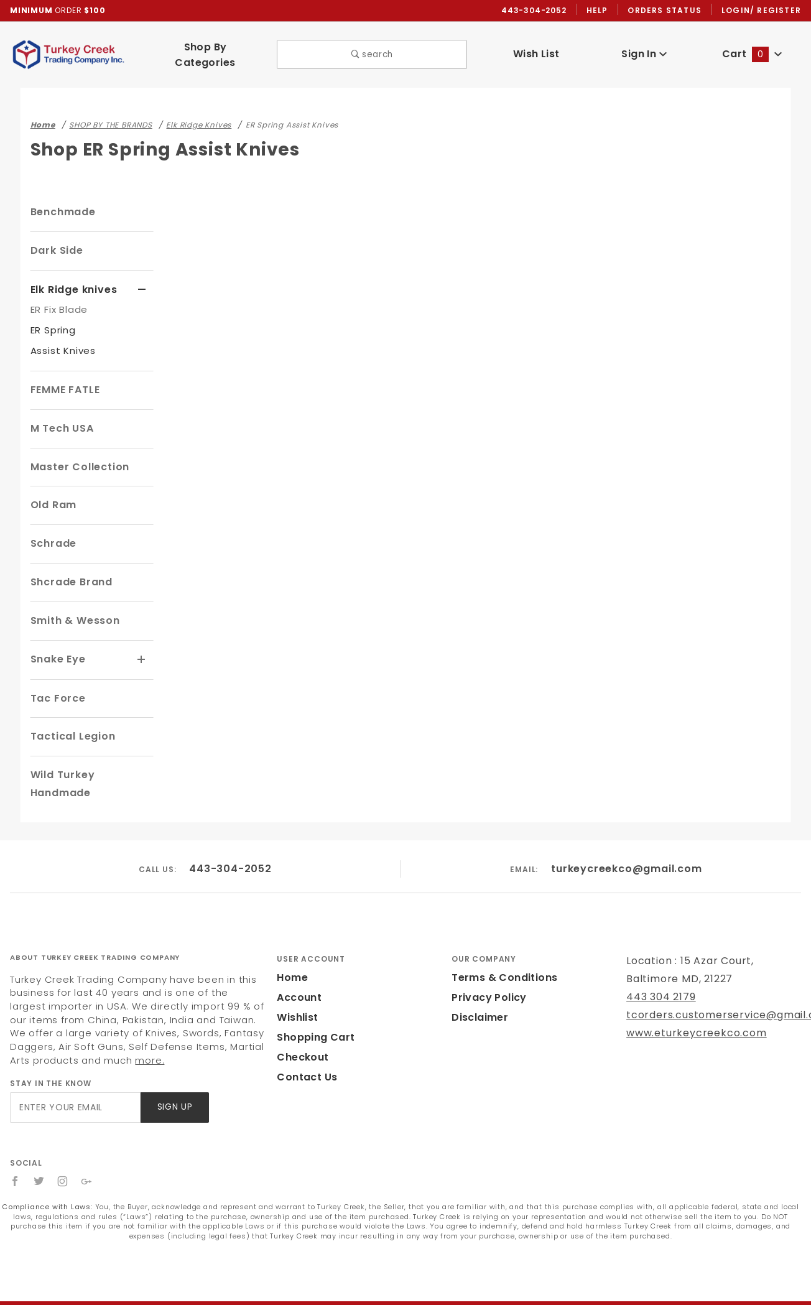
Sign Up (173, 1077)
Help (600, 10)
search (372, 49)
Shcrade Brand (69, 570)
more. (71, 1030)
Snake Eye (57, 648)
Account (297, 967)
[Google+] (87, 1151)
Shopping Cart (312, 1007)
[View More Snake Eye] (142, 648)
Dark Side (55, 240)
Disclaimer (478, 987)
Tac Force (55, 685)
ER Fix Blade (60, 298)
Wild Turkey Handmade (90, 763)
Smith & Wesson (73, 609)
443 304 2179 (659, 967)
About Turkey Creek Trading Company (95, 928)
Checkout (300, 1027)
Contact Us (304, 1047)
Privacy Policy (487, 967)
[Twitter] (39, 1151)
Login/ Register (762, 10)
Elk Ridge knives (74, 278)
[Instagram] (63, 1151)
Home (291, 947)
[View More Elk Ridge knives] (142, 279)
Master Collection (76, 455)
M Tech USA (61, 417)
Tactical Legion (69, 724)
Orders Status (667, 10)
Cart (752, 49)
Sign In (644, 49)
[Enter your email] (74, 1077)
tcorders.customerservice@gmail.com (718, 985)
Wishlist (297, 987)
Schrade (51, 532)
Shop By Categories (204, 49)
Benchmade (60, 202)
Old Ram (52, 493)
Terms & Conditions (501, 947)
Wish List (536, 49)
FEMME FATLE (68, 378)
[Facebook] (15, 1151)
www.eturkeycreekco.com (688, 1003)
